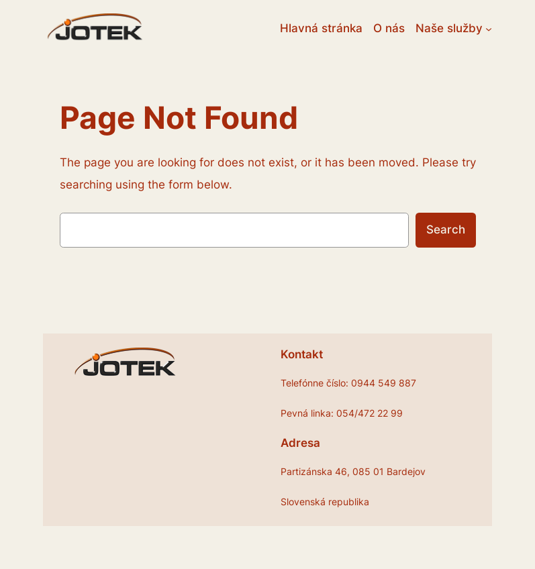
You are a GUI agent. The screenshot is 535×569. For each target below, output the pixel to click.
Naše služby (449, 28)
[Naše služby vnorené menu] (488, 28)
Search (445, 229)
